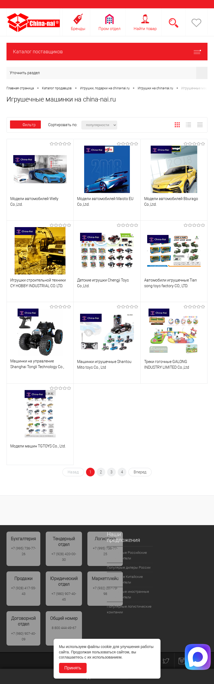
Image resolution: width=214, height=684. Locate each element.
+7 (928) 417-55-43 (23, 591)
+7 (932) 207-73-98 (105, 591)
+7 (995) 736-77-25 (105, 551)
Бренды (78, 28)
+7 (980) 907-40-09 (23, 636)
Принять (72, 668)
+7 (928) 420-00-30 (63, 557)
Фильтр (25, 125)
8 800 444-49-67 (64, 628)
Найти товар (145, 28)
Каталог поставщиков (107, 51)
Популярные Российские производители (127, 555)
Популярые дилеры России (128, 567)
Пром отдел (109, 28)
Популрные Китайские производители (125, 579)
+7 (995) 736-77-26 (23, 551)
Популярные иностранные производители (128, 594)
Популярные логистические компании (129, 609)
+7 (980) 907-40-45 (63, 596)
